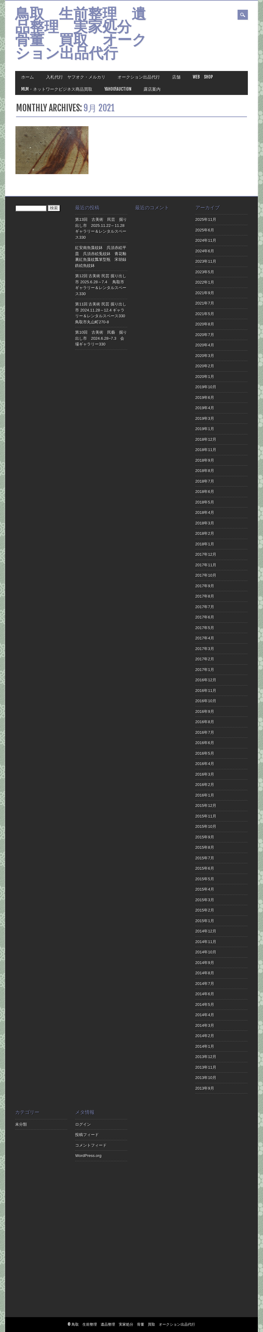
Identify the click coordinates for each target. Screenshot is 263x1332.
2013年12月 (205, 1056)
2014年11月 (205, 941)
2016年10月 (205, 701)
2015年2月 (204, 910)
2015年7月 (204, 858)
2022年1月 (204, 282)
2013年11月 (205, 1067)
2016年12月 (205, 680)
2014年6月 (204, 994)
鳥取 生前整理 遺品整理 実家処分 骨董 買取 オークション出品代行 (81, 34)
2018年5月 (204, 502)
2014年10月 (205, 952)
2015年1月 (204, 921)
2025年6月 (204, 230)
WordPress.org (88, 1155)
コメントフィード (91, 1145)
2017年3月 (204, 648)
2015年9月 (204, 837)
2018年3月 (204, 523)
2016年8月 (204, 722)
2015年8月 (204, 847)
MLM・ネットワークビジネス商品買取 (56, 89)
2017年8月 (204, 596)
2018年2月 (204, 533)
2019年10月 (205, 387)
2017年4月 (204, 638)
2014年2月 (204, 1036)
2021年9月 (204, 293)
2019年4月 (204, 408)
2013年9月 (204, 1088)
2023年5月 (204, 272)
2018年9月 (204, 460)
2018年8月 (204, 470)
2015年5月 (204, 879)
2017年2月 (204, 659)
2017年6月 (204, 617)
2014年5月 (204, 1004)
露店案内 (152, 89)
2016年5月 (204, 753)
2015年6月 (204, 868)
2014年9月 (204, 962)
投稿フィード (87, 1134)
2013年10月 (205, 1077)
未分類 (21, 1124)
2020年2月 (204, 366)
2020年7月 (204, 334)
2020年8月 (204, 324)
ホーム (27, 76)
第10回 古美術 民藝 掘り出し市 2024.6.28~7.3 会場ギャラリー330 (101, 338)
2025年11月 (205, 219)
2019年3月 (204, 418)
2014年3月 (204, 1025)
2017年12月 (205, 554)
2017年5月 (204, 628)
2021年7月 (204, 303)
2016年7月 (204, 732)
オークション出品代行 (139, 76)
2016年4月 (204, 763)
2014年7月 (204, 983)
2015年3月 (204, 900)
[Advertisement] (161, 1212)
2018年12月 (205, 439)
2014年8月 (204, 973)
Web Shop (203, 76)
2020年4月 (204, 345)
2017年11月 (205, 565)
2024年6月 (204, 251)
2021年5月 (204, 314)
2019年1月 (204, 429)
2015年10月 (205, 826)
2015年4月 (204, 889)
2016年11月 (205, 690)
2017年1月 (204, 669)
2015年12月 (205, 805)
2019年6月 (204, 397)
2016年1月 (204, 795)
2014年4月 (204, 1015)
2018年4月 (204, 512)
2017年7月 (204, 607)
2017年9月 (204, 586)
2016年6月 (204, 742)
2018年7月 (204, 481)
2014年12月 (205, 931)
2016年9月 (204, 711)
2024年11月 (205, 240)
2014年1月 (204, 1046)
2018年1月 (204, 544)
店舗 (176, 76)
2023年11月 (205, 261)
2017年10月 (205, 575)
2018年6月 (204, 491)
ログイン (83, 1124)
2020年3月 (204, 355)
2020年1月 (204, 376)
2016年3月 (204, 774)
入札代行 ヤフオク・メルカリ (75, 76)
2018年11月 (205, 449)
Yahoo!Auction (118, 89)
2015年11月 (205, 816)
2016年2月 (204, 784)
